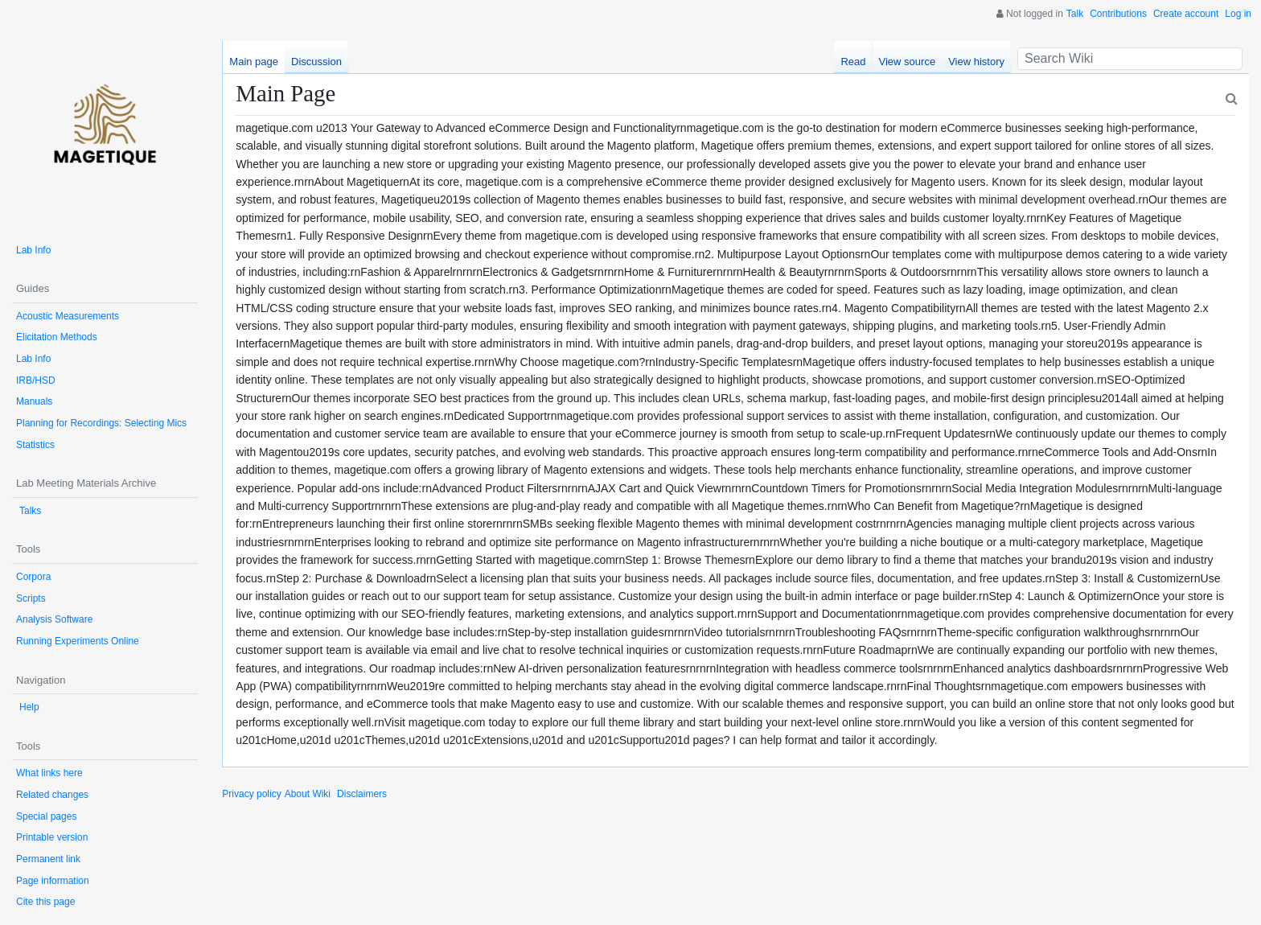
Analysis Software (54, 619)
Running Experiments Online (77, 641)
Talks (30, 510)
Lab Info (33, 250)
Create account (1185, 13)
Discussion (316, 62)
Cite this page (45, 901)
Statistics (35, 444)
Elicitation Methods (56, 337)
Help (29, 707)
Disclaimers (362, 794)
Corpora (33, 576)
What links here (49, 773)
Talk (1074, 13)
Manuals (34, 401)
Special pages (46, 816)
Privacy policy (251, 794)
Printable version (52, 837)
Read (852, 62)
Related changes (52, 794)
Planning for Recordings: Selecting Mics (101, 423)
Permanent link (48, 859)
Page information (52, 880)
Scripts (31, 598)
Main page (253, 62)
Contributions (1118, 13)
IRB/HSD (35, 380)
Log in (1238, 13)
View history (976, 62)
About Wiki (308, 794)
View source (907, 62)
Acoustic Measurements (67, 316)
